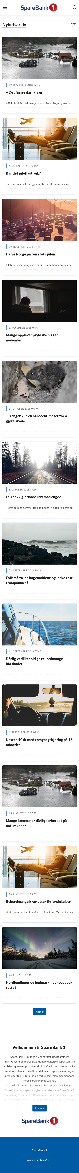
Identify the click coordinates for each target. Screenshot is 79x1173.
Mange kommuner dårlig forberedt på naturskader (36, 823)
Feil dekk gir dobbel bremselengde (33, 497)
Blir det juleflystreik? (23, 173)
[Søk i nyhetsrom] (74, 7)
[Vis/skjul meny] (5, 7)
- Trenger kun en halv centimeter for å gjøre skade (36, 418)
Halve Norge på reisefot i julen (30, 254)
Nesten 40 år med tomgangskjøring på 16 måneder (39, 742)
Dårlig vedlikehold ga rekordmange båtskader (34, 661)
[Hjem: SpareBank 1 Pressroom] (38, 7)
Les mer (39, 1108)
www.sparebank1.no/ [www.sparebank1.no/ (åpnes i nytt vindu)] (39, 1160)
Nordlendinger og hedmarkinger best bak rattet (39, 985)
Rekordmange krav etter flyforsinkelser (38, 901)
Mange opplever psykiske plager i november (33, 337)
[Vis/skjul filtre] (73, 24)
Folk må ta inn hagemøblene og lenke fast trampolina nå (39, 580)
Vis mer (39, 1011)
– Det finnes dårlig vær (24, 92)
